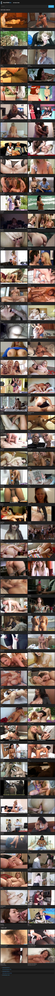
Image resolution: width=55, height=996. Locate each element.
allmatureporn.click (6, 975)
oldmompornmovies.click (7, 973)
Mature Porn (16, 2)
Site (7, 2)
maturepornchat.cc (5, 971)
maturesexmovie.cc (6, 967)
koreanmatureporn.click (6, 969)
